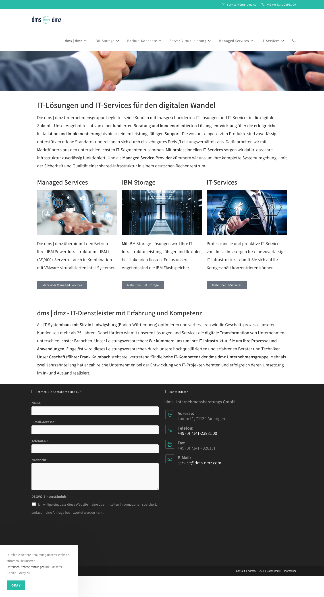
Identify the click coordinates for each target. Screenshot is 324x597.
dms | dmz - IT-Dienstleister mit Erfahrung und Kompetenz (119, 333)
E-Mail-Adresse (43, 443)
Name (37, 424)
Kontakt (240, 591)
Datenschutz (273, 591)
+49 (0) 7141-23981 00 (281, 4)
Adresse (252, 591)
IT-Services (222, 203)
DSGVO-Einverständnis (50, 517)
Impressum (289, 591)
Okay (16, 585)
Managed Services (62, 203)
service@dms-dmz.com (243, 4)
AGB (262, 591)
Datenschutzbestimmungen (26, 567)
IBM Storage (139, 203)
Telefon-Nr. (40, 462)
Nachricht (40, 481)
